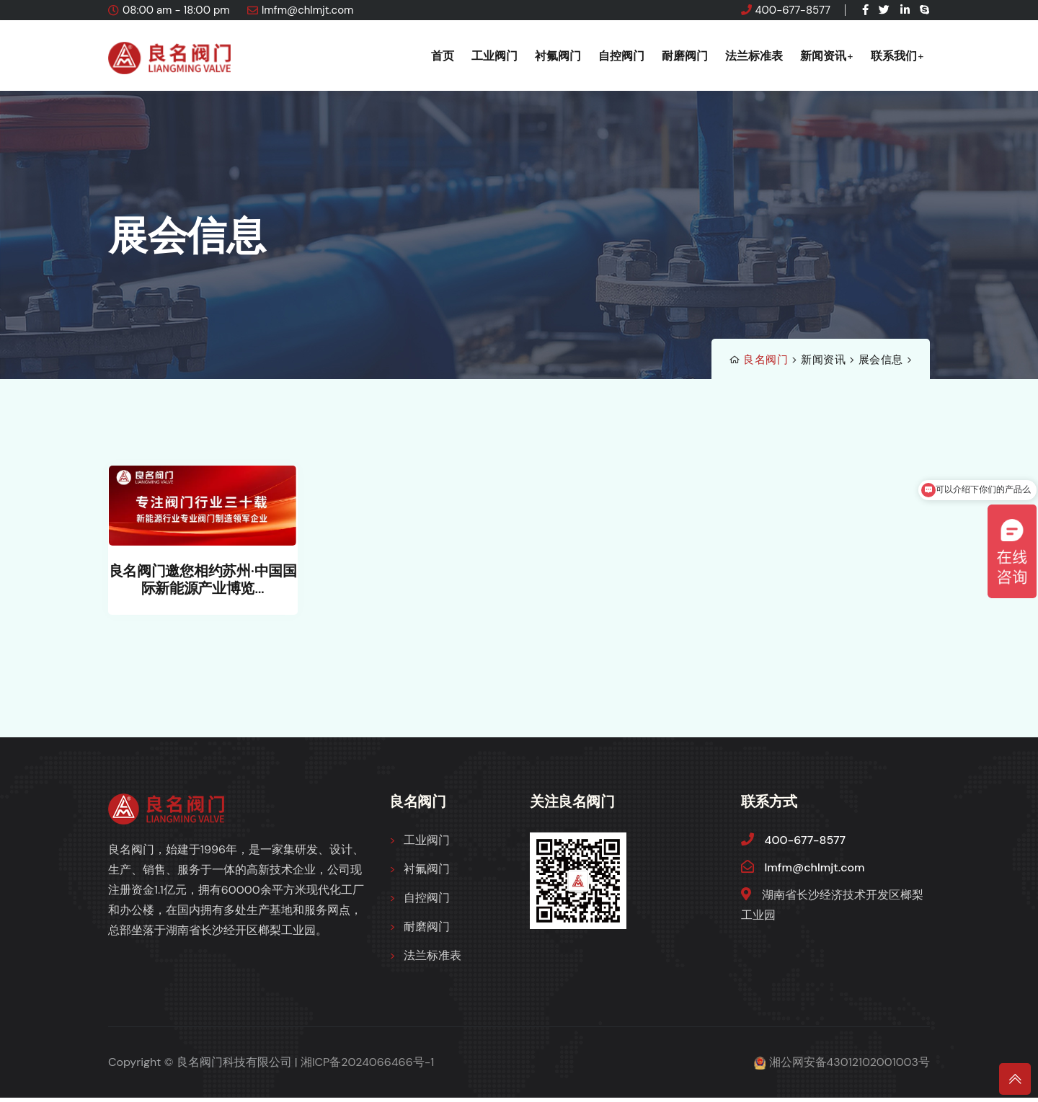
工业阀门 (494, 55)
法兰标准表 (754, 55)
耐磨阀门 (685, 55)
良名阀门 (765, 359)
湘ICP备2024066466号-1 (368, 1066)
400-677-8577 (792, 10)
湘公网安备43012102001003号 (849, 1066)
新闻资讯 (823, 55)
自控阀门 (621, 55)
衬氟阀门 (558, 55)
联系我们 (894, 55)
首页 (442, 55)
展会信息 (881, 359)
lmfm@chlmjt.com (308, 10)
